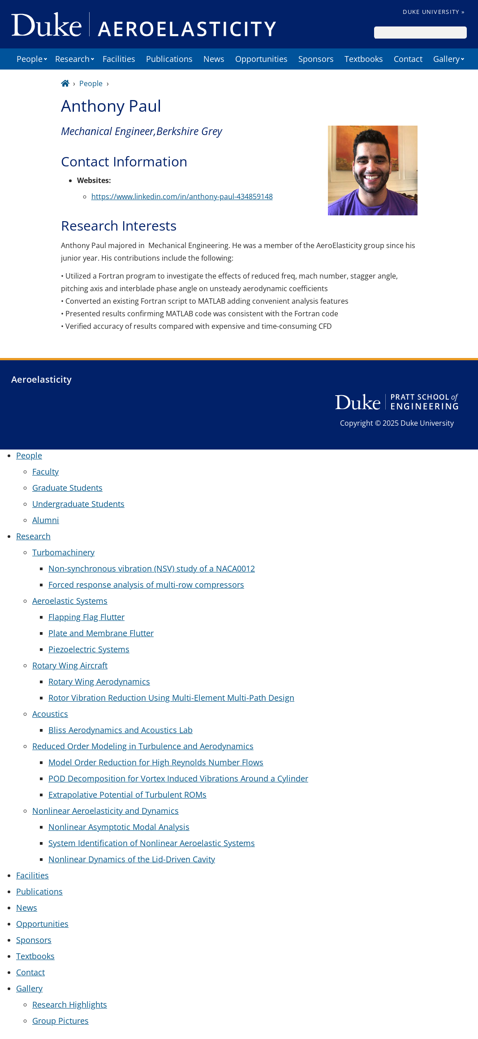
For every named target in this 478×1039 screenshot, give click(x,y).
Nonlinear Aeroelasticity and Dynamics (105, 810)
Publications (169, 58)
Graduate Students (67, 487)
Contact (408, 58)
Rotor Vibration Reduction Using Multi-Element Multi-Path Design (171, 697)
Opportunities (261, 58)
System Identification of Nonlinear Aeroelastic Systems (151, 843)
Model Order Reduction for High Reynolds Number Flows (155, 762)
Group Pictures (60, 1020)
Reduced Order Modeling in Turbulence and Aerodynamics (143, 746)
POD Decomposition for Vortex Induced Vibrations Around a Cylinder (178, 778)
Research (72, 58)
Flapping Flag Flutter (86, 616)
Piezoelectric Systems (88, 649)
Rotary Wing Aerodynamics (99, 681)
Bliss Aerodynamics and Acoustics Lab (120, 730)
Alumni (45, 520)
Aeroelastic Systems (70, 600)
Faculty (45, 471)
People (30, 58)
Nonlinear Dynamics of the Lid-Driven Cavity (131, 859)
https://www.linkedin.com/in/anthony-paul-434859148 (182, 196)
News (213, 58)
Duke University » (434, 12)
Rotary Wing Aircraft (70, 665)
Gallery (446, 58)
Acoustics (50, 713)
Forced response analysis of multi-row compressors (146, 584)
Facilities (119, 58)
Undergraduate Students (78, 503)
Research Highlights (69, 1004)
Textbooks (364, 58)
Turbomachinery (63, 552)
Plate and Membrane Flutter (101, 633)
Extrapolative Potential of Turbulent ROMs (127, 794)
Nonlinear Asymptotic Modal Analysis (118, 826)
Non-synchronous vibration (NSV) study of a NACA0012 (151, 568)
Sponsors (316, 58)
